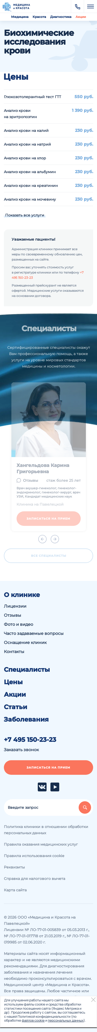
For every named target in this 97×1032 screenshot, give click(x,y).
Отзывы (12, 615)
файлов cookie (33, 1020)
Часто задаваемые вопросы (34, 633)
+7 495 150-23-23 (30, 739)
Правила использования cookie (34, 855)
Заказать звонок (21, 749)
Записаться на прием (48, 767)
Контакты (14, 651)
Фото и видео (18, 624)
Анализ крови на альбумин (30, 171)
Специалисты (27, 669)
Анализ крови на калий (26, 130)
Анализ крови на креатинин (31, 185)
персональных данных (66, 1020)
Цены (13, 682)
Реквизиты (14, 867)
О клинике (22, 595)
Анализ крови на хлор (25, 158)
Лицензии (15, 606)
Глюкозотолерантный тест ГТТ (32, 96)
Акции (81, 17)
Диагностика (60, 17)
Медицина (19, 17)
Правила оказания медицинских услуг (41, 844)
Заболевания (26, 719)
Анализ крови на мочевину (30, 199)
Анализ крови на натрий (27, 144)
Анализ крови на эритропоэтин (20, 113)
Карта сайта (15, 890)
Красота (39, 17)
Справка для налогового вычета (34, 878)
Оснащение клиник (25, 642)
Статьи (15, 707)
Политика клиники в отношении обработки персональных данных (46, 829)
